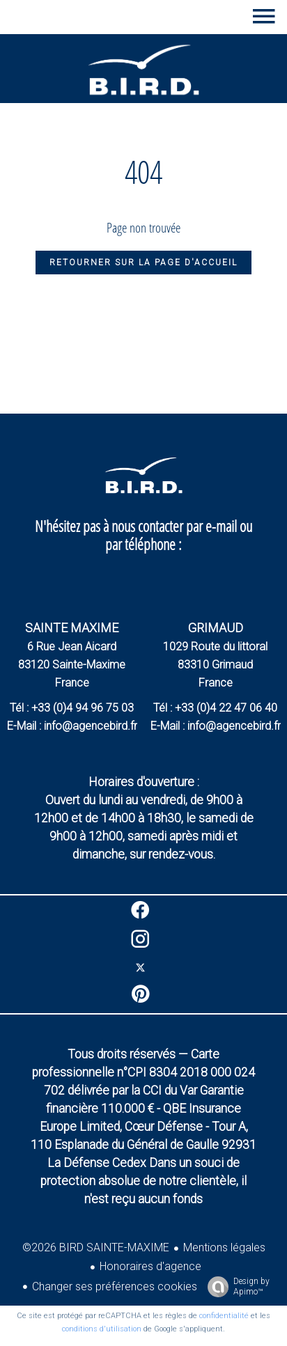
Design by (235, 1286)
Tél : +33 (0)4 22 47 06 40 (215, 707)
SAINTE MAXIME (71, 627)
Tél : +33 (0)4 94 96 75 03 (72, 707)
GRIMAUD (215, 627)
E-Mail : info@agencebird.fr (72, 726)
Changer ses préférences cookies (114, 1286)
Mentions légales (224, 1247)
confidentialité (224, 1315)
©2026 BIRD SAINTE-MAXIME (95, 1247)
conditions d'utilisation (101, 1328)
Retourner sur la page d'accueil (143, 262)
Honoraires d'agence (150, 1266)
